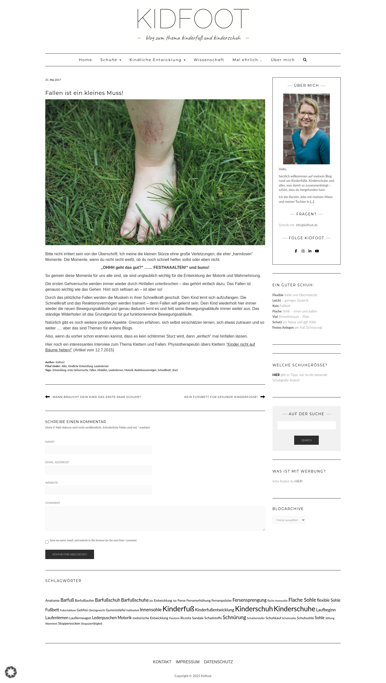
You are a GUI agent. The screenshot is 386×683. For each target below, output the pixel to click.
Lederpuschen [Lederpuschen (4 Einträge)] (104, 617)
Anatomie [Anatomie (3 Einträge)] (52, 600)
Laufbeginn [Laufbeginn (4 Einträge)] (326, 609)
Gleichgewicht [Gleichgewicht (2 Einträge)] (97, 610)
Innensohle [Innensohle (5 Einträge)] (150, 609)
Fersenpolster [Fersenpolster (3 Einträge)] (221, 600)
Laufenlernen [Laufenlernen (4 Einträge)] (56, 617)
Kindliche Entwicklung (157, 59)
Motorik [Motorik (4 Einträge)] (125, 617)
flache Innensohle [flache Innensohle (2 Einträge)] (277, 600)
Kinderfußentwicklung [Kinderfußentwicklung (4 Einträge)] (214, 609)
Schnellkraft (164, 370)
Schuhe (110, 59)
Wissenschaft (209, 59)
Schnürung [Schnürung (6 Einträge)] (234, 617)
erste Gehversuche (77, 370)
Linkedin (310, 253)
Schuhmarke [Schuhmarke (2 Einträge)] (289, 618)
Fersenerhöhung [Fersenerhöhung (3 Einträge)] (198, 600)
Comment (52, 503)
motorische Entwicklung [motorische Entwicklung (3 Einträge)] (150, 618)
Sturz (175, 370)
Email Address (57, 462)
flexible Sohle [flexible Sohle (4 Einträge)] (328, 600)
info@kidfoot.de (307, 225)
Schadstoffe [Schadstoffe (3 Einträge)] (213, 618)
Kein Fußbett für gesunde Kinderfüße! (221, 397)
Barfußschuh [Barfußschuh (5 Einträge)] (107, 600)
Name (50, 442)
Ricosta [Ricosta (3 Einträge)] (185, 618)
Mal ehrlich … (247, 59)
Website (51, 482)
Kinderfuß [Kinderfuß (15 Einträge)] (178, 608)
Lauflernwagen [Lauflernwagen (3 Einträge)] (80, 618)
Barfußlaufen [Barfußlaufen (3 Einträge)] (84, 600)
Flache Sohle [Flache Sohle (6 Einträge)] (302, 600)
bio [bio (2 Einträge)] (151, 600)
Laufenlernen (101, 366)
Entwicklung (59, 370)
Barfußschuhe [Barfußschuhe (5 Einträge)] (135, 600)
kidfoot (60, 362)
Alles (64, 366)
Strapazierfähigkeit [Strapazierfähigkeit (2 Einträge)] (91, 623)
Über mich (283, 59)
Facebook (296, 253)
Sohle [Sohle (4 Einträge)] (320, 617)
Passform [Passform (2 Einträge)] (174, 618)
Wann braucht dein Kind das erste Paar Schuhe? (96, 397)
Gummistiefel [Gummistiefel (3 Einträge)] (115, 610)
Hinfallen (102, 370)
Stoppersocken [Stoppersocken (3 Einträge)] (69, 623)
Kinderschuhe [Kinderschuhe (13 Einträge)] (294, 608)
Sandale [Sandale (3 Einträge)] (198, 618)
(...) (312, 202)
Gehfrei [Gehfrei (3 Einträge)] (82, 610)
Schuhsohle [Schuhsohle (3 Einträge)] (305, 618)
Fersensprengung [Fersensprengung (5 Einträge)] (250, 600)
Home (85, 59)
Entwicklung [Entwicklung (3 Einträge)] (163, 600)
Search (306, 440)
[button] (11, 672)
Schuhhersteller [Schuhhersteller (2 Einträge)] (256, 618)
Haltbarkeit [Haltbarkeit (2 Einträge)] (132, 610)
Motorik (128, 370)
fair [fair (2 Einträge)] (175, 600)
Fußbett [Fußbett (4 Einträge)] (52, 609)
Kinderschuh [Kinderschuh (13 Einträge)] (254, 608)
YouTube (317, 253)
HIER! (299, 481)
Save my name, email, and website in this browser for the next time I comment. (93, 540)
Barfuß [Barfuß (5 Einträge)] (67, 600)
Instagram (303, 253)
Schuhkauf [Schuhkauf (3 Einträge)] (273, 618)
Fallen (92, 370)
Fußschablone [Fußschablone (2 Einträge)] (68, 610)
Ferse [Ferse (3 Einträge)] (181, 600)
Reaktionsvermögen (145, 370)
